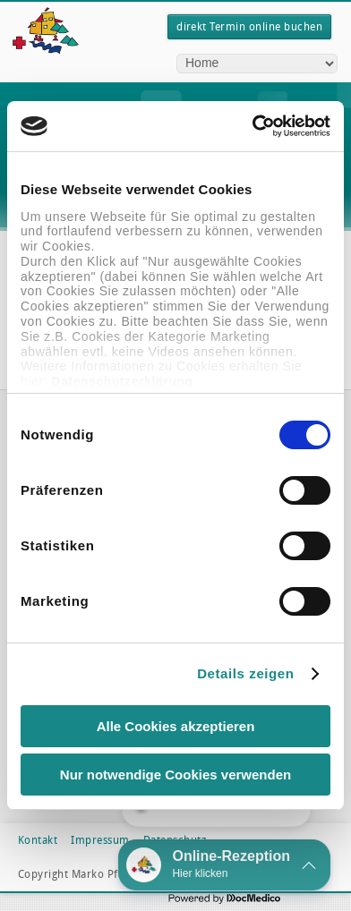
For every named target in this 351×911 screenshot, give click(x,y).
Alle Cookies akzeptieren (176, 726)
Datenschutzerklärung (122, 381)
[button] (224, 864)
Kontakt (37, 840)
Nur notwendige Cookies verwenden (175, 774)
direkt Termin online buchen (249, 27)
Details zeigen (245, 673)
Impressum (100, 840)
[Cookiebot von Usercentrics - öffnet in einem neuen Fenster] (252, 126)
